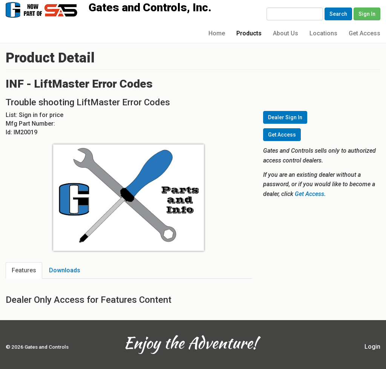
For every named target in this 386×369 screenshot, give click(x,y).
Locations (323, 33)
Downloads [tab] (64, 270)
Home (216, 33)
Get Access (364, 33)
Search (338, 14)
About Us (285, 33)
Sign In (366, 14)
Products (249, 33)
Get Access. (310, 193)
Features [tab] (24, 270)
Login (372, 346)
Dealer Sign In (285, 117)
